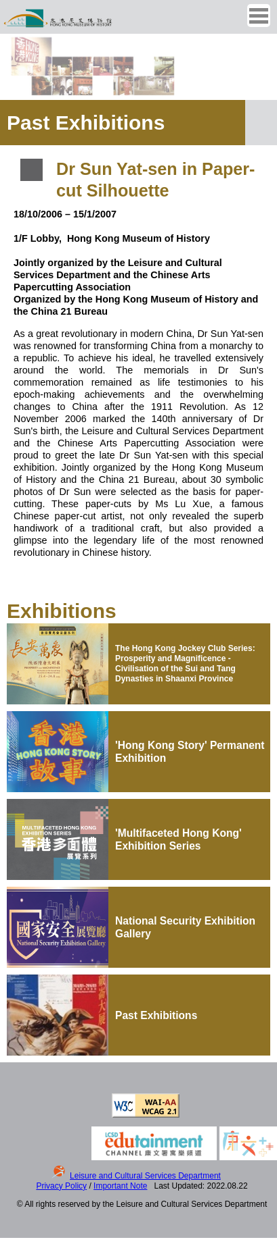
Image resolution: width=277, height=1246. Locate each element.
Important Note (120, 1186)
